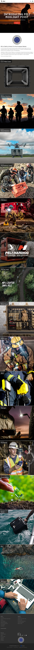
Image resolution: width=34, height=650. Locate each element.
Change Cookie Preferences (23, 647)
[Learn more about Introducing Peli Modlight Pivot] (17, 23)
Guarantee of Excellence (22, 621)
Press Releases (3, 621)
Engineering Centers (4, 622)
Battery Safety (20, 623)
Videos (2, 635)
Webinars (2, 639)
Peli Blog (2, 640)
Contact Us (19, 617)
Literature (2, 637)
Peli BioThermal (3, 628)
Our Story (2, 617)
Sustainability (3, 624)
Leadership (2, 626)
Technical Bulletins (21, 622)
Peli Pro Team (3, 636)
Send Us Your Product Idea (22, 618)
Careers (2, 620)
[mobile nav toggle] (32, 1)
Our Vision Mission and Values (5, 618)
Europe (22, 645)
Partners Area (20, 620)
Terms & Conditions (10, 647)
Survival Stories (3, 634)
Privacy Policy (16, 647)
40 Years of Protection (4, 623)
